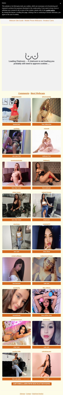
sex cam (16, 251)
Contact (28, 393)
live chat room (16, 188)
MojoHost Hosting (37, 393)
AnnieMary (46, 320)
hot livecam (16, 283)
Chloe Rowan (16, 192)
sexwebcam (16, 315)
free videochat (46, 124)
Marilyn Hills (16, 351)
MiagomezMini (16, 97)
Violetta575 (46, 224)
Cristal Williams (16, 256)
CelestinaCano (46, 351)
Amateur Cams (48, 20)
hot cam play (16, 379)
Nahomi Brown (46, 192)
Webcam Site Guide (16, 20)
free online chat (46, 315)
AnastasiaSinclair (16, 160)
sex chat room (16, 220)
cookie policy (50, 10)
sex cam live (16, 156)
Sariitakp (16, 128)
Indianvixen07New (46, 256)
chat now (16, 347)
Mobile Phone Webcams (33, 20)
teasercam (16, 124)
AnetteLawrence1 (16, 320)
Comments (23, 93)
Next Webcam (38, 93)
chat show (46, 251)
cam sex (46, 283)
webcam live (46, 156)
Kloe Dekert (46, 288)
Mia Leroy (16, 224)
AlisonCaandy (46, 97)
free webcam (46, 188)
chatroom (46, 220)
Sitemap (22, 393)
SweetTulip (16, 288)
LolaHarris (46, 160)
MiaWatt (46, 128)
